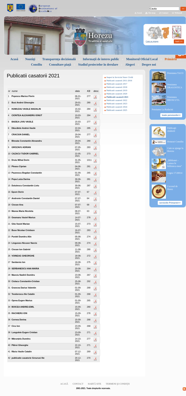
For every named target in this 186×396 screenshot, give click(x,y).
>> (183, 9)
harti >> (179, 41)
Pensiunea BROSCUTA (173, 98)
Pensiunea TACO (175, 73)
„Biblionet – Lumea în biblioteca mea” (174, 163)
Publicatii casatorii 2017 (116, 84)
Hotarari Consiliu (175, 141)
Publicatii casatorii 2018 (116, 87)
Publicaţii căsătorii (171, 129)
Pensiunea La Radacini (162, 109)
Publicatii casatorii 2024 (116, 107)
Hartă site (94, 383)
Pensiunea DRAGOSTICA (174, 86)
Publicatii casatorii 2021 (117, 97)
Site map (152, 13)
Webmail (178, 13)
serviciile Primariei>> (170, 203)
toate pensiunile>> (171, 115)
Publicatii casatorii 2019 (116, 90)
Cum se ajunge (152, 41)
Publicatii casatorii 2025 (116, 110)
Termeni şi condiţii (118, 383)
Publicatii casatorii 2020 (116, 93)
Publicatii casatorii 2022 (116, 100)
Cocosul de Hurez (172, 188)
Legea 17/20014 (174, 173)
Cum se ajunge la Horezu (175, 149)
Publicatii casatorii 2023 (116, 103)
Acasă (139, 13)
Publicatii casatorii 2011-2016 (119, 80)
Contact (165, 13)
